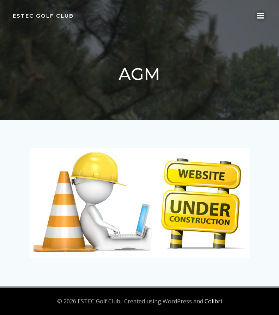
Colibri (213, 301)
